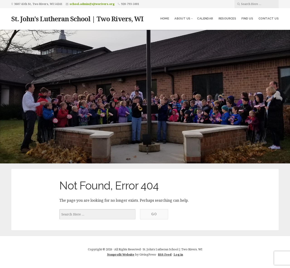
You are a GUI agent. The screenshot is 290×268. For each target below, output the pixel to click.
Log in (178, 254)
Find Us (247, 18)
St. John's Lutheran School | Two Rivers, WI (77, 18)
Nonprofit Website (120, 254)
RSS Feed (165, 254)
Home (164, 18)
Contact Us (269, 18)
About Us (182, 18)
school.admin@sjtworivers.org (92, 4)
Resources (227, 18)
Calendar (205, 18)
